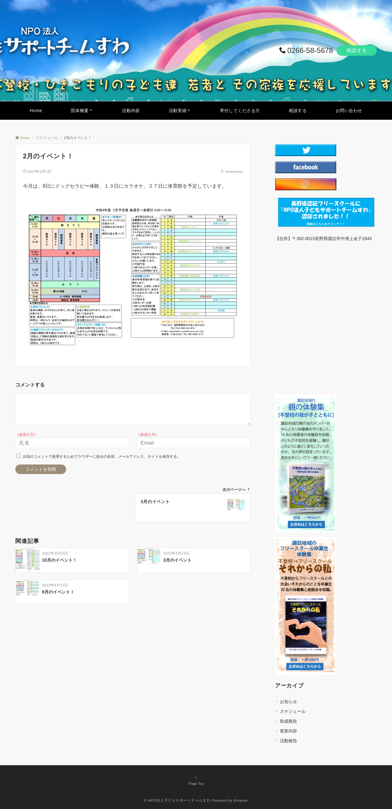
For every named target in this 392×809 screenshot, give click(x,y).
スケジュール (293, 711)
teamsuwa (234, 171)
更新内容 (288, 730)
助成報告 (288, 721)
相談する (356, 50)
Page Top (196, 780)
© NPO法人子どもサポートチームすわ (177, 800)
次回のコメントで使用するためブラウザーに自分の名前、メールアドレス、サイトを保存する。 (102, 456)
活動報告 (288, 740)
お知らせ (288, 701)
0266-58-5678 (310, 50)
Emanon (241, 800)
